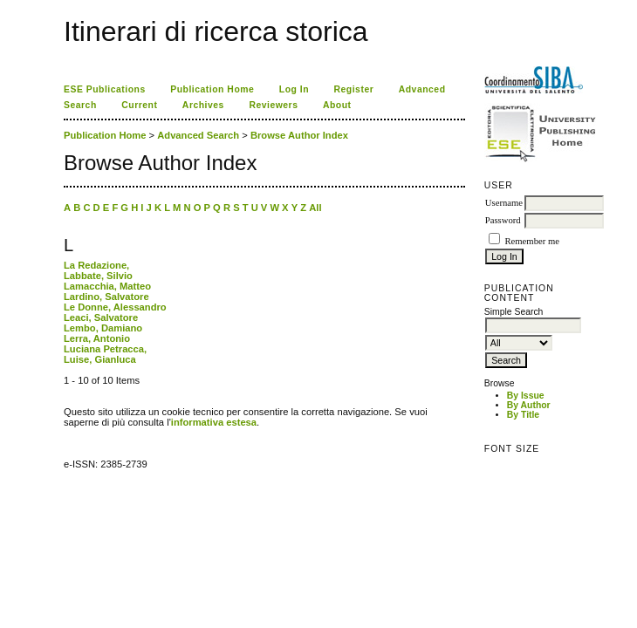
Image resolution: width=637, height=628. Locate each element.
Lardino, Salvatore (106, 296)
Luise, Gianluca (100, 359)
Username (504, 203)
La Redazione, (96, 265)
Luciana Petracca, (105, 349)
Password (503, 220)
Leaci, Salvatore (101, 317)
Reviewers (273, 105)
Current (139, 105)
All (315, 207)
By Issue (526, 395)
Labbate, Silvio (98, 275)
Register (354, 89)
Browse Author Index (299, 135)
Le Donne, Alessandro (115, 307)
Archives (203, 105)
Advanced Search (198, 135)
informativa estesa (214, 422)
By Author (529, 405)
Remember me (531, 241)
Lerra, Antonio (97, 338)
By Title (523, 415)
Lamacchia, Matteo (107, 286)
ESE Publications (105, 89)
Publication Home (212, 89)
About (337, 105)
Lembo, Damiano (103, 328)
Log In (294, 89)
